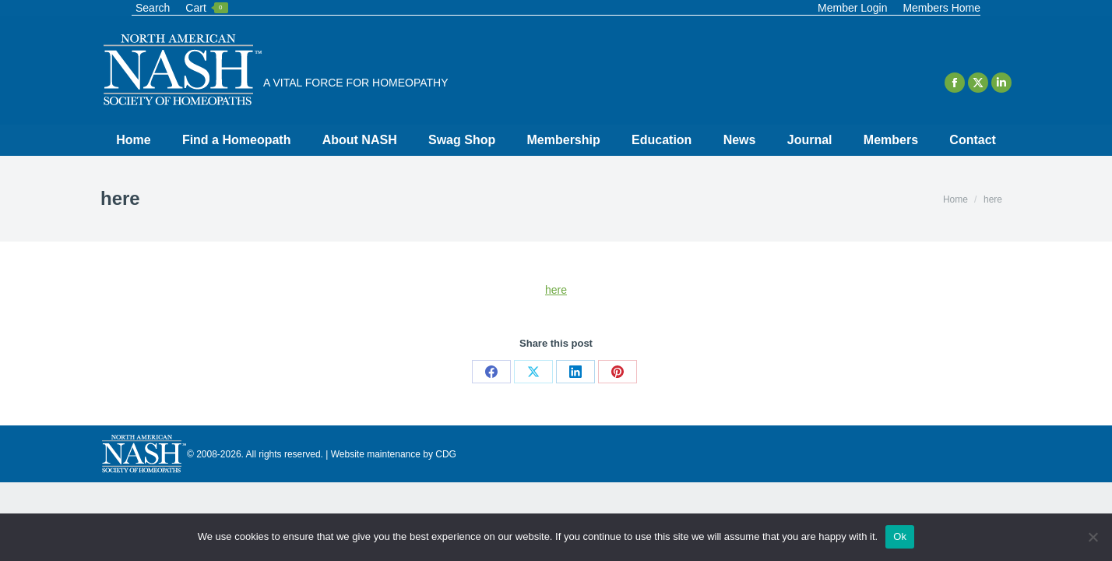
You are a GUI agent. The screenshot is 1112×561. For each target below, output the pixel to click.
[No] (1092, 537)
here (556, 290)
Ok (899, 536)
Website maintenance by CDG (393, 454)
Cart (206, 8)
